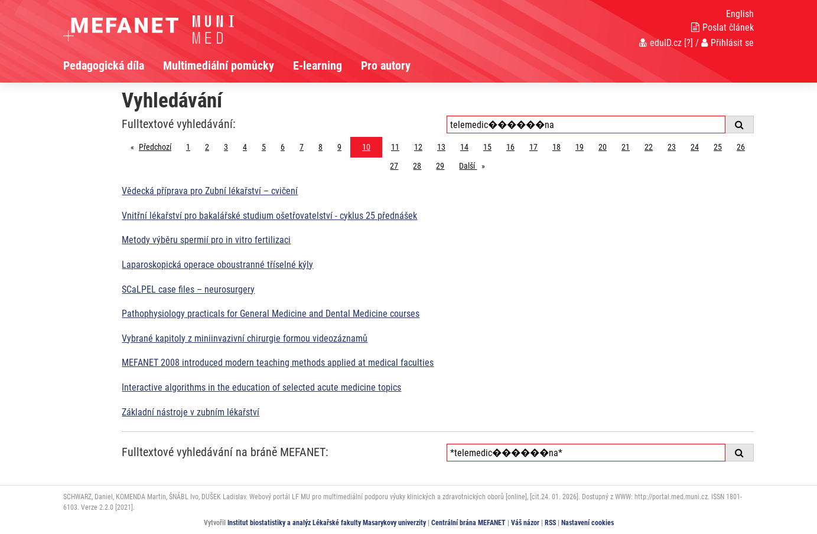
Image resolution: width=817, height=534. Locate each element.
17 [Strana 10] (533, 147)
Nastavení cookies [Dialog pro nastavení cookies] (587, 523)
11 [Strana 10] (395, 147)
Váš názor (525, 523)
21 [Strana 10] (625, 147)
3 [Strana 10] (226, 147)
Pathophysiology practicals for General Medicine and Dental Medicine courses (270, 313)
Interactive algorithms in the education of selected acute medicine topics (261, 387)
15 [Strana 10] (487, 147)
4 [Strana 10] (245, 147)
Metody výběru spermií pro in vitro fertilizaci (206, 239)
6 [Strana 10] (283, 147)
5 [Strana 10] (264, 147)
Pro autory (386, 65)
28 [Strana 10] (417, 166)
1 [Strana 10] (188, 147)
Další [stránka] (475, 165)
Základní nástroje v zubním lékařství (190, 412)
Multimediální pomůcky (218, 65)
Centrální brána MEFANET (468, 523)
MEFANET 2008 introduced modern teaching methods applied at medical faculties (278, 362)
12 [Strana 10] (418, 147)
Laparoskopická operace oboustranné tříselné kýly (217, 264)
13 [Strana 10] (441, 147)
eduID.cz (660, 42)
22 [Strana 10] (649, 147)
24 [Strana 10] (695, 147)
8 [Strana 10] (320, 147)
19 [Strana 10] (579, 147)
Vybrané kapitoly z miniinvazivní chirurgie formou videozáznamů (244, 338)
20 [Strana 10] (602, 147)
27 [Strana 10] (394, 166)
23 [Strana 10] (672, 147)
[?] (688, 42)
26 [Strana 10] (741, 147)
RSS (550, 523)
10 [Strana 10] (366, 147)
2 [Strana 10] (207, 147)
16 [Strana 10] (510, 147)
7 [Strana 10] (302, 147)
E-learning (317, 65)
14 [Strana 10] (464, 147)
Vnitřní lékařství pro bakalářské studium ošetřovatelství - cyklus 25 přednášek (269, 215)
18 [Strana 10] (556, 147)
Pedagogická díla (103, 65)
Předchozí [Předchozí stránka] (158, 146)
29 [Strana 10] (440, 166)
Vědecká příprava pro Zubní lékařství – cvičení (210, 190)
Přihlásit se (727, 42)
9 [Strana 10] (339, 147)
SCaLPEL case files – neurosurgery (188, 289)
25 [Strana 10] (718, 147)
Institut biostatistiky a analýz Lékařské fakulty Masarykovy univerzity (326, 523)
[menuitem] (113, 65)
